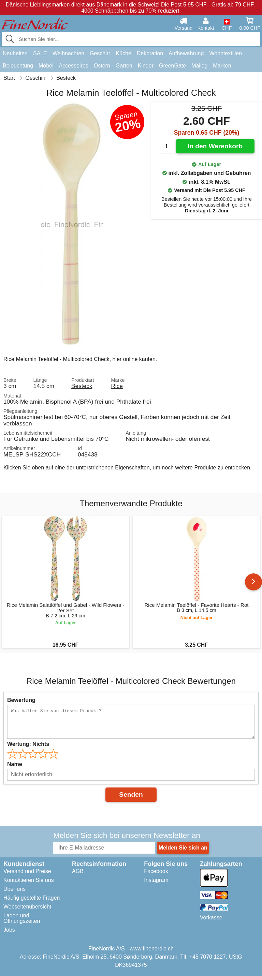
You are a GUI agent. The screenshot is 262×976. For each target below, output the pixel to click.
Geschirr (100, 53)
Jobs (9, 930)
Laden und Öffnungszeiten (21, 918)
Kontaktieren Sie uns (28, 880)
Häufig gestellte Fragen (31, 898)
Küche (123, 53)
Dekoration (150, 53)
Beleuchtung (18, 66)
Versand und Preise (27, 871)
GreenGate (172, 66)
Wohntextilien (225, 53)
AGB (78, 871)
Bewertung (21, 700)
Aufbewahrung (186, 53)
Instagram (156, 880)
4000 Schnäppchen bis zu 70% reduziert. (131, 11)
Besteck (81, 385)
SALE (40, 53)
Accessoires (73, 66)
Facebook (156, 871)
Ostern (102, 66)
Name (14, 764)
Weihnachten (68, 53)
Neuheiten (15, 53)
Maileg (199, 66)
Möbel (46, 66)
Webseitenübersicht (27, 907)
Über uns (14, 889)
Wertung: (28, 744)
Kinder (146, 66)
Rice (117, 385)
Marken (222, 66)
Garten (124, 66)
